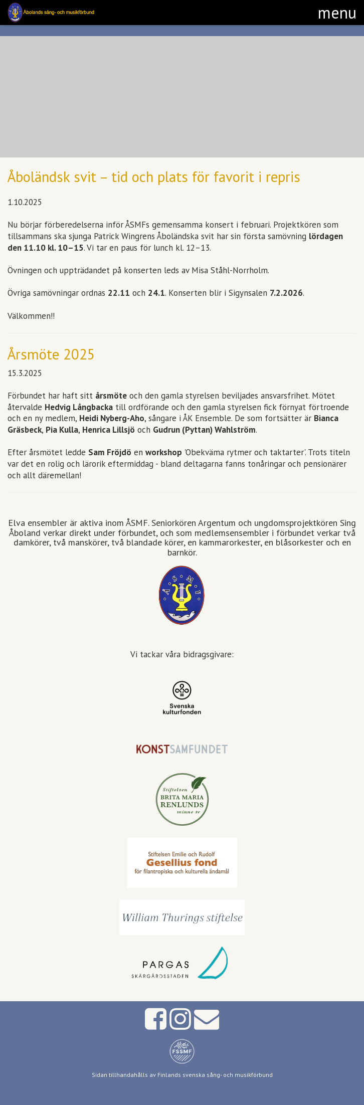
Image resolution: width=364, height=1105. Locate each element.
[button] (337, 13)
